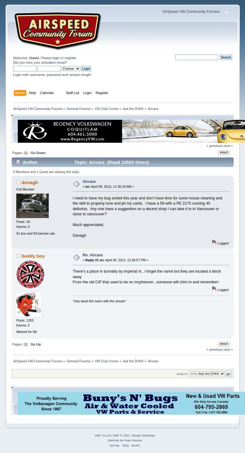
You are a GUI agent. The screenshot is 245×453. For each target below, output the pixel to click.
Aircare (89, 181)
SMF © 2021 (121, 435)
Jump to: (182, 374)
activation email (53, 62)
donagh (29, 182)
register (70, 58)
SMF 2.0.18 (102, 435)
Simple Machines (143, 435)
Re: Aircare (92, 255)
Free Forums (133, 440)
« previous (215, 146)
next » (228, 146)
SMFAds (113, 440)
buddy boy (33, 256)
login (56, 58)
